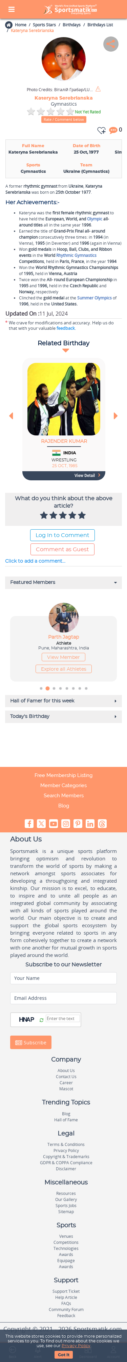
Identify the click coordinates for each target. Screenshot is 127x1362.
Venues (66, 1236)
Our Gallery (66, 1199)
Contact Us (66, 1076)
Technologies (66, 1248)
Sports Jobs (66, 1205)
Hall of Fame (66, 1120)
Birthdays (72, 25)
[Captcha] (63, 1018)
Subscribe (30, 1042)
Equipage (66, 1260)
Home (20, 25)
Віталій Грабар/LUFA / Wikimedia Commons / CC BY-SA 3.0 (60, 89)
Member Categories (63, 785)
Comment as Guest (62, 549)
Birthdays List (100, 25)
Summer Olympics (94, 298)
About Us (66, 1070)
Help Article (66, 1297)
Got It (63, 1355)
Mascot (66, 1089)
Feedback (66, 1315)
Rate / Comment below (64, 119)
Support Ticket (66, 1291)
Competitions (66, 1242)
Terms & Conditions (66, 1144)
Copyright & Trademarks (66, 1156)
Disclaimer (66, 1169)
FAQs (66, 1303)
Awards (66, 1254)
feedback (66, 328)
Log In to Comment (62, 535)
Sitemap (66, 1211)
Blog (63, 806)
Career (66, 1083)
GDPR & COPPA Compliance (66, 1163)
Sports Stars (44, 25)
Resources (66, 1193)
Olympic (94, 219)
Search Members (64, 796)
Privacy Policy (76, 1346)
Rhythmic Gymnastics (76, 255)
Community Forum (66, 1309)
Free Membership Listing (63, 775)
